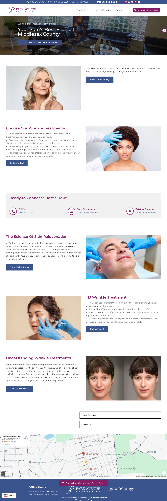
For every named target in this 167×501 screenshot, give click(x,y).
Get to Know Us (103, 10)
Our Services (83, 10)
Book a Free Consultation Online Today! (83, 483)
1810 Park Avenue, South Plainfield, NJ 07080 (67, 2)
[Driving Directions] (130, 211)
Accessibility (87, 500)
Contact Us (122, 10)
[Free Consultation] (71, 211)
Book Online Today (146, 10)
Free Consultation (87, 209)
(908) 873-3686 (37, 2)
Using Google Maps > (145, 213)
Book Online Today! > (87, 213)
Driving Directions (145, 209)
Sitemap (78, 500)
